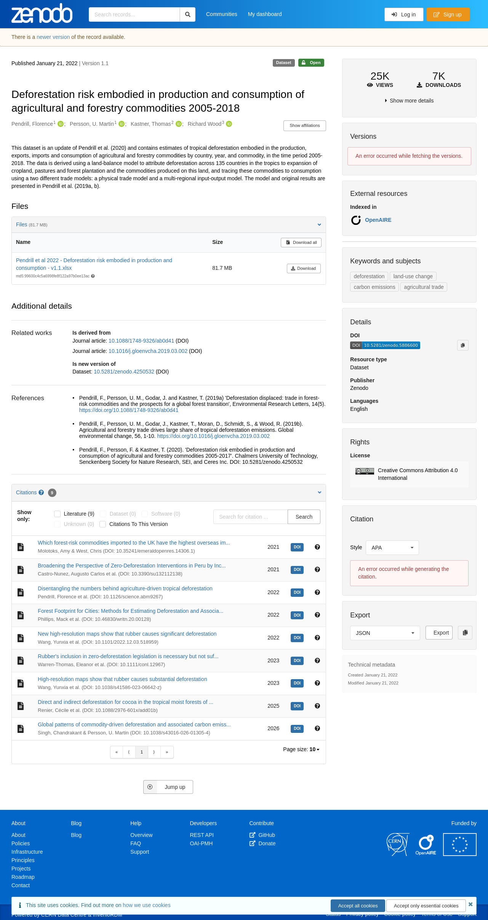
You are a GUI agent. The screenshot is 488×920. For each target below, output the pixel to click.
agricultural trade (424, 287)
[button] (409, 474)
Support (139, 852)
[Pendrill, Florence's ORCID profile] (60, 124)
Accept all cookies (358, 906)
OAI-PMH (201, 843)
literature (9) (79, 514)
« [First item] (116, 752)
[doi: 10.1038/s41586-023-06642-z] (298, 683)
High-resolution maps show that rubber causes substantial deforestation (122, 679)
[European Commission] (460, 854)
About (18, 835)
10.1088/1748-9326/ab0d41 (142, 341)
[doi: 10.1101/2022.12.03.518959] (298, 637)
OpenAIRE (378, 220)
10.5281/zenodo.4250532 (125, 372)
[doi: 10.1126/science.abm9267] (298, 592)
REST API (202, 835)
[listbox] (315, 749)
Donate (263, 843)
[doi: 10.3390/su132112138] (298, 569)
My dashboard (265, 14)
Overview (141, 835)
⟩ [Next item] (154, 752)
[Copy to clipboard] (463, 345)
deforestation (369, 276)
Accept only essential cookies (426, 906)
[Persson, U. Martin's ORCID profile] (121, 124)
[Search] (187, 14)
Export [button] (441, 633)
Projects (21, 869)
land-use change (413, 276)
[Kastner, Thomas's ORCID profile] (178, 124)
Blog (76, 835)
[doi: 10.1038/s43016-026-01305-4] (298, 728)
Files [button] (169, 224)
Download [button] (303, 268)
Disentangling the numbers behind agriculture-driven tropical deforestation (125, 588)
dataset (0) (123, 514)
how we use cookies (146, 905)
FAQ (135, 843)
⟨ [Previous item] (129, 752)
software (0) (165, 514)
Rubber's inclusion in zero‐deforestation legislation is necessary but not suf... (128, 656)
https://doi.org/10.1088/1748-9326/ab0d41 (129, 410)
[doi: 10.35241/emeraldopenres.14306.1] (298, 546)
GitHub (262, 835)
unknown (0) (79, 524)
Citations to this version (138, 524)
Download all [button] (301, 242)
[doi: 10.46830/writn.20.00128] (298, 615)
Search (304, 517)
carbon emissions (374, 287)
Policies (20, 843)
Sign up (448, 14)
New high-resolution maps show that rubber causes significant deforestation (127, 634)
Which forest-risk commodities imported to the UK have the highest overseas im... (134, 543)
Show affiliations (305, 125)
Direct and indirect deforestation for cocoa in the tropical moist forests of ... (125, 702)
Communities (221, 14)
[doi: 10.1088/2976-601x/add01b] (298, 705)
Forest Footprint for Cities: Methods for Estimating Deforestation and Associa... (130, 611)
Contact (20, 885)
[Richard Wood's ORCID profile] (228, 124)
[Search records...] (134, 14)
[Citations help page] (41, 492)
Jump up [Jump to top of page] (164, 787)
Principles (23, 860)
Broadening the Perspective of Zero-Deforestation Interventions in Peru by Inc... (132, 566)
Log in (403, 14)
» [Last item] (167, 752)
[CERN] (398, 854)
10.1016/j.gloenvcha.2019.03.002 (149, 351)
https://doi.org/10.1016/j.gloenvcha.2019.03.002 (213, 436)
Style (356, 547)
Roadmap (23, 877)
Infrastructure (27, 852)
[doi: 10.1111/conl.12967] (298, 660)
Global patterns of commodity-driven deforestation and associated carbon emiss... (134, 724)
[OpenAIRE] (426, 854)
